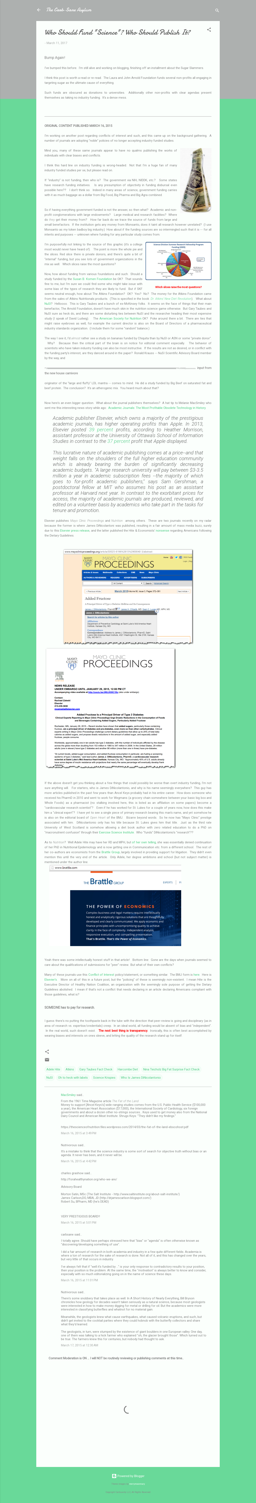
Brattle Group (111, 852)
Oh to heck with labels (73, 1077)
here (197, 975)
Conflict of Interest (101, 975)
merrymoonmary (137, 1484)
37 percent (118, 441)
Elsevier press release (75, 530)
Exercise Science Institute (116, 832)
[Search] (217, 11)
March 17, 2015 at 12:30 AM (79, 1345)
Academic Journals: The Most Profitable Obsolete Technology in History (157, 408)
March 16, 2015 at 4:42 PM (78, 1161)
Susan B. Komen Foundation (92, 279)
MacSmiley (68, 1095)
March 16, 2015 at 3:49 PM (78, 1133)
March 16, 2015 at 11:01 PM (79, 1280)
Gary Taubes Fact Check (95, 1069)
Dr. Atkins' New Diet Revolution (171, 299)
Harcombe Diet (128, 1069)
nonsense (162, 530)
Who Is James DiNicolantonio (141, 1077)
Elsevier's (51, 979)
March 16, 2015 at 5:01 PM (78, 1222)
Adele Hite (53, 1069)
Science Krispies (104, 1077)
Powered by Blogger (128, 1476)
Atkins (70, 1069)
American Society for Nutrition (120, 318)
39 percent (101, 430)
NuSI (48, 304)
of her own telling (144, 842)
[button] (209, 30)
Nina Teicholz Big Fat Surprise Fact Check (171, 1069)
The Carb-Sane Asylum (68, 9)
